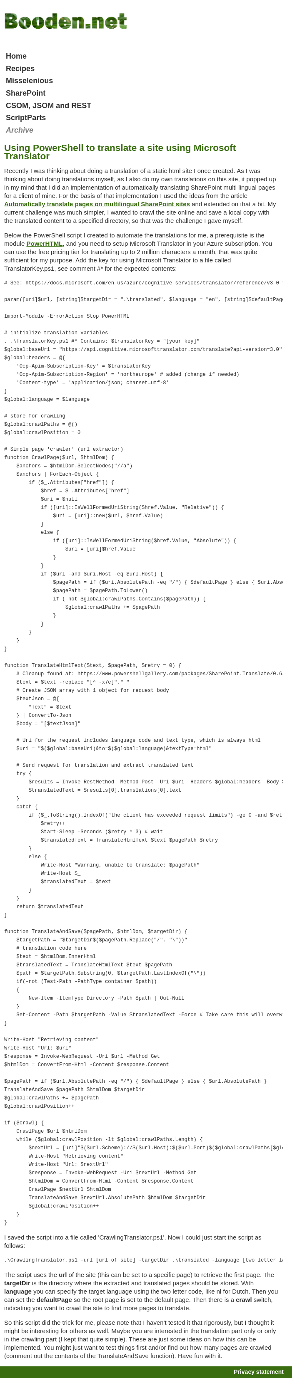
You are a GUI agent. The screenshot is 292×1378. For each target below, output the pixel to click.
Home (16, 56)
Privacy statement (259, 1371)
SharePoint (25, 93)
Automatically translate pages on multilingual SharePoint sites (97, 203)
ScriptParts (26, 118)
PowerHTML (44, 243)
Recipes (20, 68)
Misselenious (29, 81)
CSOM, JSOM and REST (48, 105)
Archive (19, 130)
